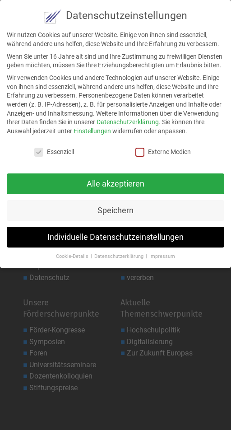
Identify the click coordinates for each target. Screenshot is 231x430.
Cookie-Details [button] (73, 253)
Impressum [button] (162, 253)
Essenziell (54, 148)
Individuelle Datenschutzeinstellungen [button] (115, 233)
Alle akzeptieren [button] (115, 180)
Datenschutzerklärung (128, 118)
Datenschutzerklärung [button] (119, 253)
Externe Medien (163, 148)
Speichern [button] (115, 206)
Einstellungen (92, 127)
